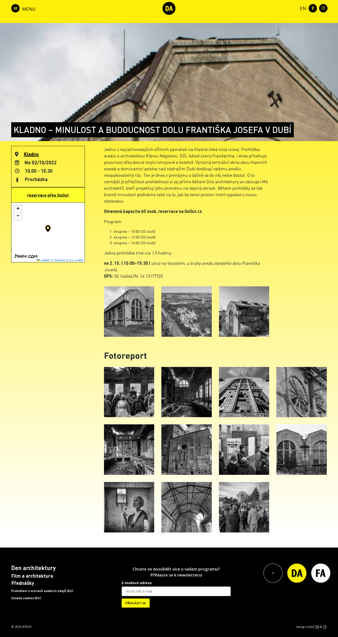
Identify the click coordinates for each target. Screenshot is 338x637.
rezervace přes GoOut (48, 195)
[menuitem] (302, 8)
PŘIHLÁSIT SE (135, 603)
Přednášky (22, 583)
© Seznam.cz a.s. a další (67, 260)
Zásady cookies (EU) (26, 598)
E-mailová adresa (137, 583)
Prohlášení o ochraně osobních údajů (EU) (42, 591)
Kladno (31, 154)
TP (325, 626)
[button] (48, 228)
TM (317, 626)
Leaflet (43, 260)
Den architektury (33, 567)
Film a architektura (32, 576)
